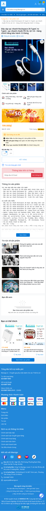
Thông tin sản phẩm (8, 36)
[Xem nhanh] (10, 342)
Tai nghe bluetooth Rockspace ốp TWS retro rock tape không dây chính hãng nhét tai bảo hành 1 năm (33, 350)
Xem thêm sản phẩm (23, 360)
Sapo (40, 499)
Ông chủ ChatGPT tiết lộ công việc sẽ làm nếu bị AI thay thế (32, 268)
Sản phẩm (4, 418)
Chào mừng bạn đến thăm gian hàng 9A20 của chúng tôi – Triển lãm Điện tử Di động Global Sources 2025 (32, 282)
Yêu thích (17, 354)
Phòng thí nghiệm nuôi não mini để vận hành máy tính (31, 245)
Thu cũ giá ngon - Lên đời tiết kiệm (29, 14)
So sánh (20, 36)
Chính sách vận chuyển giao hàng (12, 436)
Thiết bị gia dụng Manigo (32, 491)
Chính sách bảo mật (8, 433)
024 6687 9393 (8, 477)
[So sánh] (13, 342)
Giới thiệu (4, 415)
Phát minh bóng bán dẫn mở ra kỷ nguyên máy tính (31, 257)
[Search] (25, 9)
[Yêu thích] (42, 42)
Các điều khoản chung (8, 447)
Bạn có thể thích (9, 321)
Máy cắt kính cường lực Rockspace (23, 494)
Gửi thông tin (36, 175)
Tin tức (3, 421)
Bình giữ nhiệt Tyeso (33, 488)
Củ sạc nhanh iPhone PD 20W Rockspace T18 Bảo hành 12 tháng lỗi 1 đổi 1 (11, 350)
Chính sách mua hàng (8, 439)
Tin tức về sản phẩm (11, 240)
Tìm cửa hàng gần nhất (11, 165)
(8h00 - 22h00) (11, 390)
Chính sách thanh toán (9, 444)
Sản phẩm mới (14, 19)
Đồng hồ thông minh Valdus (15, 491)
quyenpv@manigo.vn (11, 480)
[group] (23, 60)
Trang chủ (4, 19)
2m (11, 153)
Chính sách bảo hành (8, 441)
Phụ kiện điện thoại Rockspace (16, 488)
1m (5, 153)
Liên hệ (3, 424)
